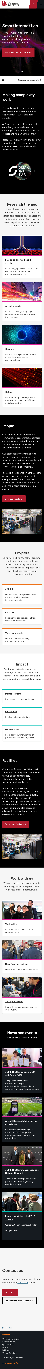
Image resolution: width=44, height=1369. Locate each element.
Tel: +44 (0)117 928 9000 (12, 1357)
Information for (10, 1363)
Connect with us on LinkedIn (18, 1301)
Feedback (9, 1328)
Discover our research (16, 52)
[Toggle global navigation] (41, 4)
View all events (29, 1037)
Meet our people (12, 499)
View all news (13, 1037)
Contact (6, 1335)
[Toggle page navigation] (3, 80)
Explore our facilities (14, 824)
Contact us (22, 1282)
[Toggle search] (33, 4)
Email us (8, 1292)
